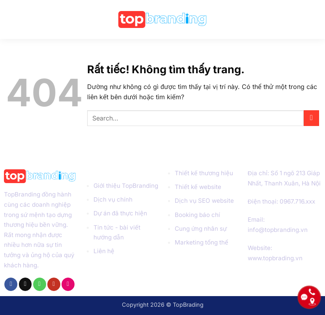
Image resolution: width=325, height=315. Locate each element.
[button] (12, 19)
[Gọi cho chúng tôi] (39, 284)
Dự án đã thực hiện (120, 213)
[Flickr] (68, 284)
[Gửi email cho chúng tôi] (25, 284)
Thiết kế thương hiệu (204, 173)
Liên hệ (103, 251)
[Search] (315, 19)
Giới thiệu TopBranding (125, 185)
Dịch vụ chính (113, 199)
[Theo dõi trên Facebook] (10, 284)
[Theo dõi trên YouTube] (53, 284)
